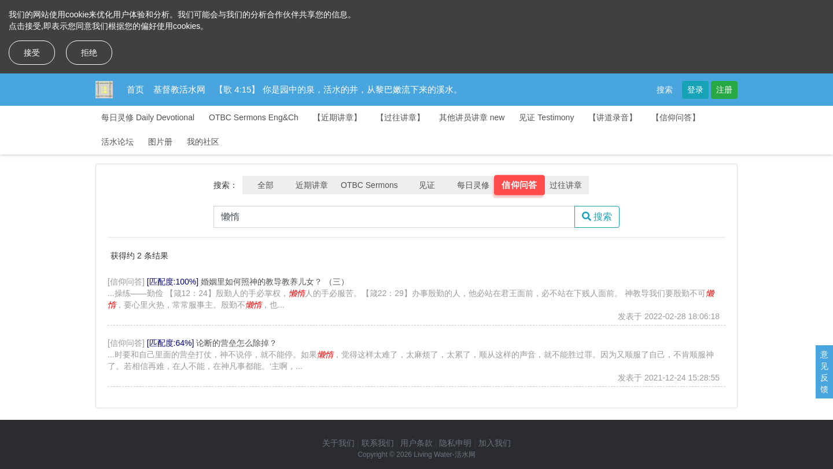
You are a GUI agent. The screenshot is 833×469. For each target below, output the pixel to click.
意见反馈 (824, 372)
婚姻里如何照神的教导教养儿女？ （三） (275, 281)
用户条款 (416, 443)
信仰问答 (519, 185)
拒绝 (89, 52)
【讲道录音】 (612, 117)
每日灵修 (473, 185)
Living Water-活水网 (444, 454)
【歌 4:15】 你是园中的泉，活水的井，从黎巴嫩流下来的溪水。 (338, 89)
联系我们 (378, 443)
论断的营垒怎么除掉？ (236, 343)
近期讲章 (312, 185)
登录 (695, 89)
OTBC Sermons (369, 185)
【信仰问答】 (675, 117)
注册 (724, 89)
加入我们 (494, 443)
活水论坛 (117, 141)
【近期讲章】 (337, 117)
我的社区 (203, 141)
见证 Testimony (546, 117)
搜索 (665, 89)
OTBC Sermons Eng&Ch (253, 117)
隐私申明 (455, 443)
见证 (427, 185)
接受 (32, 52)
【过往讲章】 (400, 117)
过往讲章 (566, 185)
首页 (135, 89)
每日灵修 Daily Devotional (147, 117)
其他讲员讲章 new (472, 117)
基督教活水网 (179, 89)
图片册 (160, 141)
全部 (265, 185)
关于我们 (338, 443)
